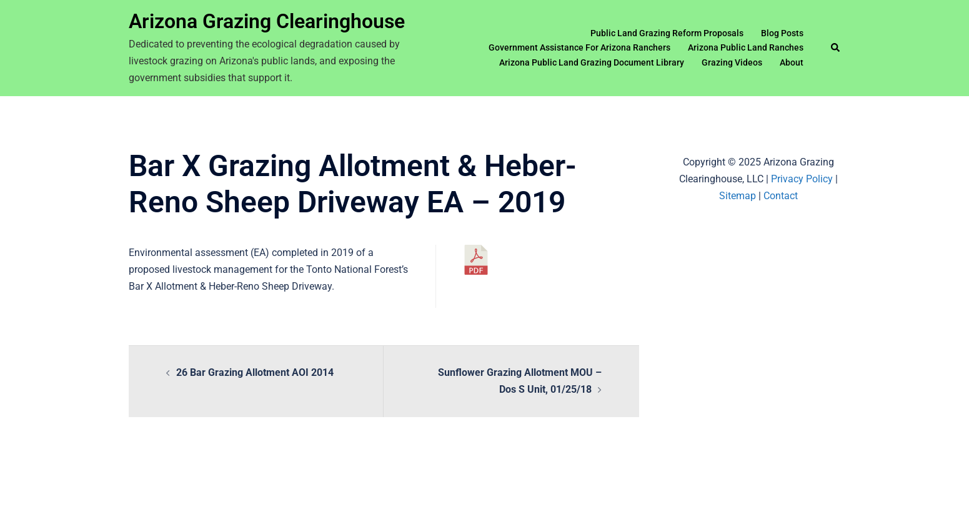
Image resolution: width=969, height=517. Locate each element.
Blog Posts (782, 33)
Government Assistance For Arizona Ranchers (579, 47)
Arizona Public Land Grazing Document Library (591, 62)
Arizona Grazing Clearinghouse (267, 21)
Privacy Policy (802, 179)
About (791, 62)
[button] (836, 48)
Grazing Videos (732, 62)
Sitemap (737, 196)
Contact (780, 196)
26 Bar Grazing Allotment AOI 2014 (255, 372)
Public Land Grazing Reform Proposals (666, 33)
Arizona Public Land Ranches (745, 47)
